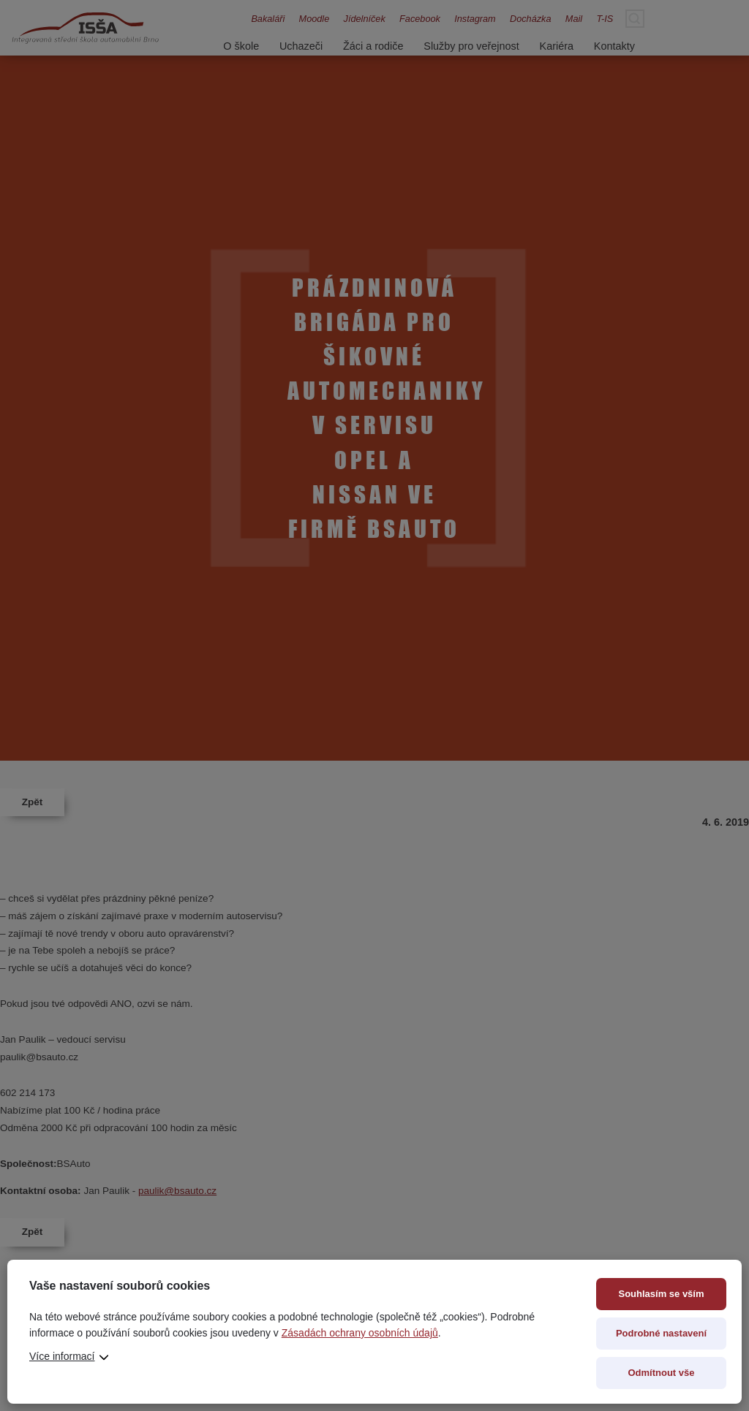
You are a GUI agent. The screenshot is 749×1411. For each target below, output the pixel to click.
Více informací (61, 1356)
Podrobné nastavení (661, 1333)
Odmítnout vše (661, 1372)
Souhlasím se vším (661, 1293)
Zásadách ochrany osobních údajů (360, 1333)
